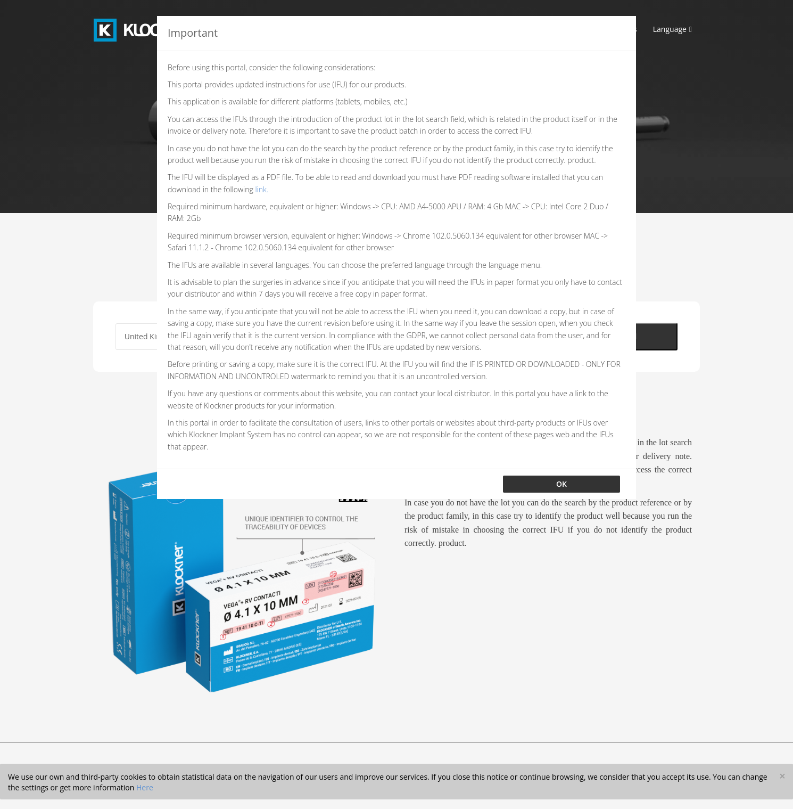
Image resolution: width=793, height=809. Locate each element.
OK (561, 484)
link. (261, 189)
